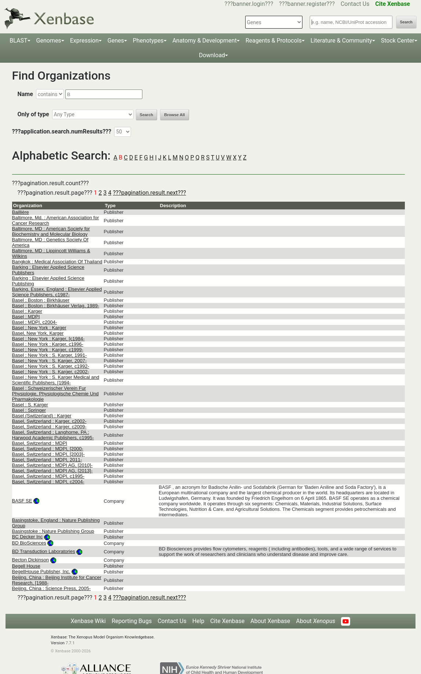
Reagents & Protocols (274, 40)
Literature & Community (341, 40)
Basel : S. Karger (30, 404)
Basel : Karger (27, 311)
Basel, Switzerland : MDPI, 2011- (47, 459)
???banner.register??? (307, 3)
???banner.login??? (249, 3)
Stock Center (397, 40)
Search (406, 22)
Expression (84, 40)
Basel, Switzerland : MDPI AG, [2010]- (52, 465)
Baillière (20, 212)
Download (212, 55)
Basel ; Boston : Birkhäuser (41, 300)
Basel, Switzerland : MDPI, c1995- (48, 476)
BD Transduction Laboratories (43, 551)
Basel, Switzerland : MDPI (39, 443)
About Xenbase (270, 621)
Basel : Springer (29, 410)
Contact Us (355, 3)
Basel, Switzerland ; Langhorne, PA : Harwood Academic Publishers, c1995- (53, 434)
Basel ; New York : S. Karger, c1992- (50, 366)
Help (198, 621)
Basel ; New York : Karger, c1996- (47, 344)
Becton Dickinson (30, 560)
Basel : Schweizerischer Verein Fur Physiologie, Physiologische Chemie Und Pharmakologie (55, 393)
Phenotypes (148, 40)
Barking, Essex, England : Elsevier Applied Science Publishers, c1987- (57, 291)
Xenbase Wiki (88, 621)
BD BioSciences (29, 543)
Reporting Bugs (132, 621)
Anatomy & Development (205, 40)
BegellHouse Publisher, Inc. (41, 571)
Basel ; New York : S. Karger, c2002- (50, 371)
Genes (116, 40)
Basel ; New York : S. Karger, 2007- (49, 360)
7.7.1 (70, 643)
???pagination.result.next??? (149, 192)
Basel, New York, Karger (38, 333)
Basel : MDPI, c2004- (34, 322)
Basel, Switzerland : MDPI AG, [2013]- (52, 470)
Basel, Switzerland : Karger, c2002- (49, 421)
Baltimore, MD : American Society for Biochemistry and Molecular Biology (51, 231)
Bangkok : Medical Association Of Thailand (57, 261)
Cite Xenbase (227, 621)
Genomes (48, 40)
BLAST (18, 40)
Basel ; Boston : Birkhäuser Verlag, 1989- (55, 305)
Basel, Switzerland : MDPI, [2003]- (48, 454)
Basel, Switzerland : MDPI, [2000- (47, 448)
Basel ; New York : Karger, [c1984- (48, 338)
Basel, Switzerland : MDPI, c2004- (48, 481)
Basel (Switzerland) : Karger (42, 415)
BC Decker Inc (27, 536)
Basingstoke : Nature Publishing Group (53, 531)
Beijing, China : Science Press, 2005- (51, 588)
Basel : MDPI (26, 316)
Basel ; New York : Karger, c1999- (47, 349)
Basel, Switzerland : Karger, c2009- (49, 426)
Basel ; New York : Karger (39, 327)
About (315, 621)
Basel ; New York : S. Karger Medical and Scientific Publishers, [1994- (55, 379)
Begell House (26, 566)
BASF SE (22, 500)
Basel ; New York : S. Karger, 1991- (49, 355)
